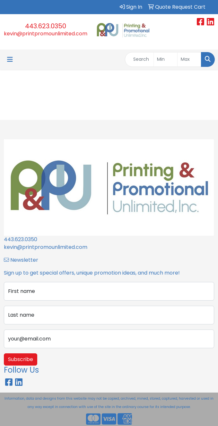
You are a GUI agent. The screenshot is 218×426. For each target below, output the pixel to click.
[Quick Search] (139, 59)
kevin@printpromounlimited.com (45, 33)
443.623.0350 (45, 26)
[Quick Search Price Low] (165, 59)
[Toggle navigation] (10, 59)
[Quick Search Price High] (189, 59)
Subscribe (20, 359)
